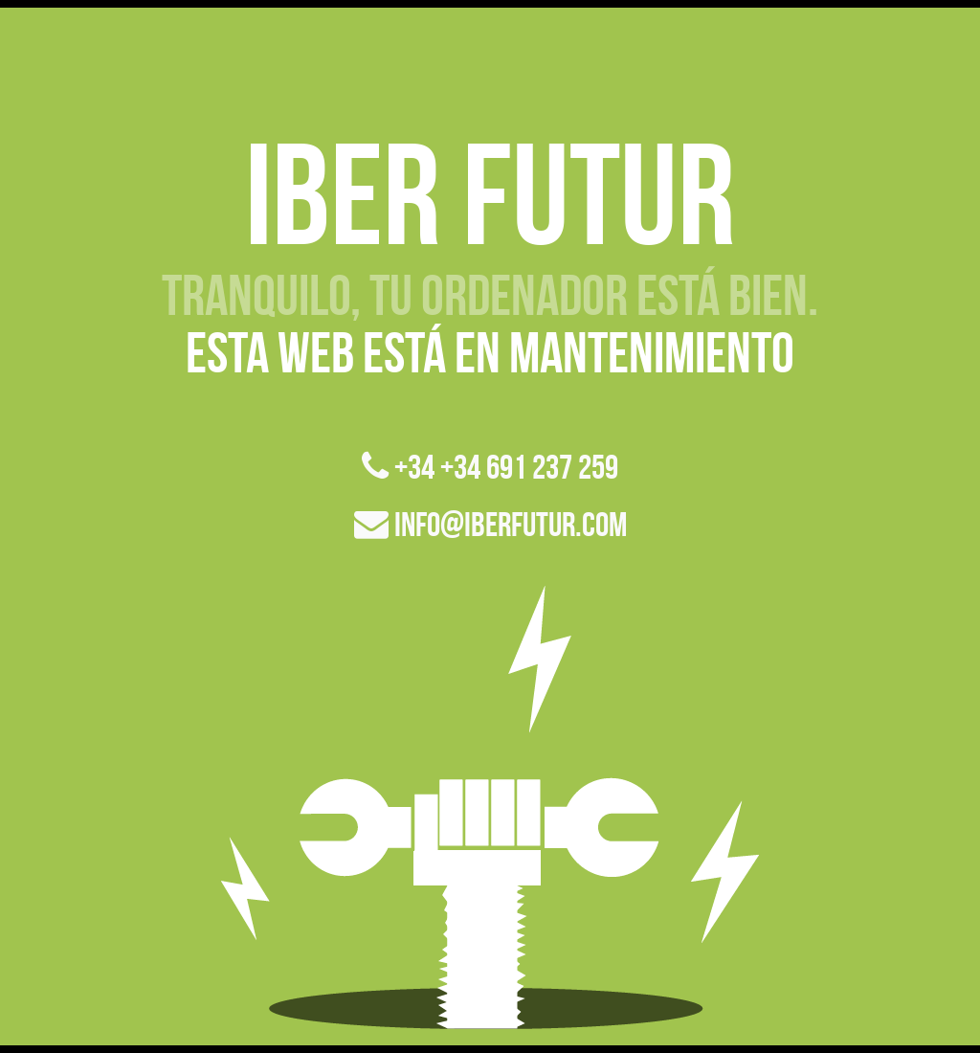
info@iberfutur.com (490, 524)
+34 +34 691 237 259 (490, 466)
